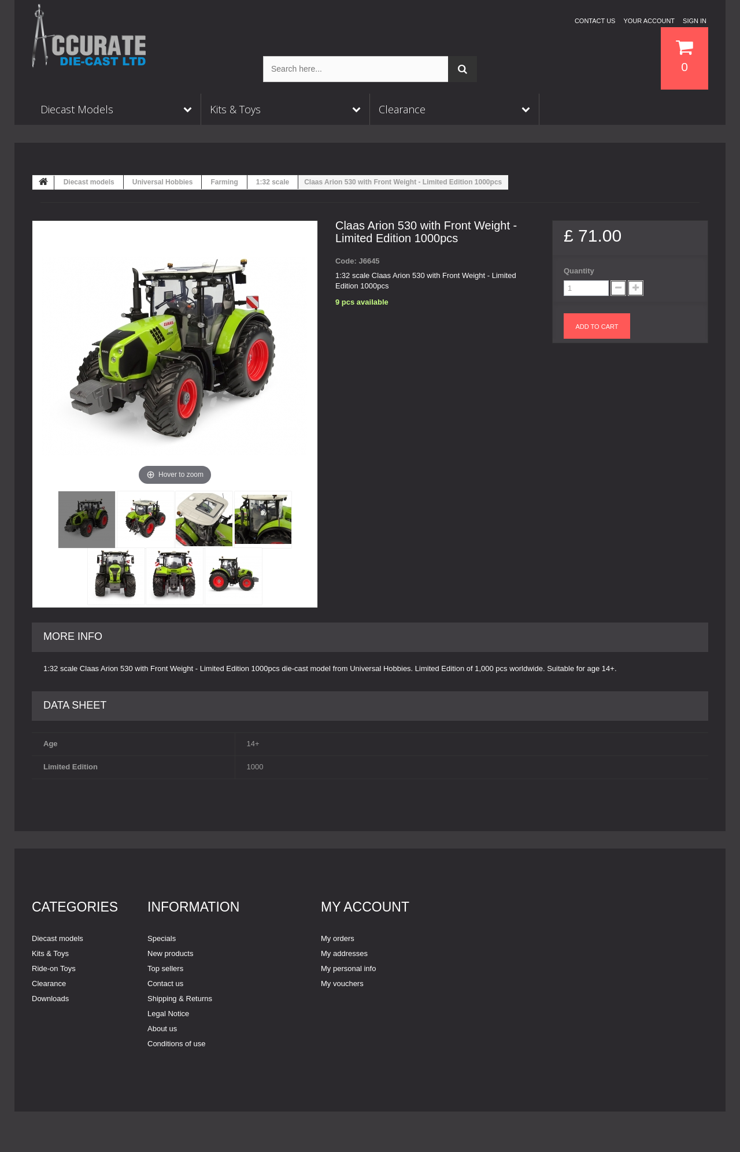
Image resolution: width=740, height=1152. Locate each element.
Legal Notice (168, 1013)
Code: (346, 261)
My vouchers (342, 983)
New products (170, 953)
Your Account (649, 20)
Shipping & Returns (179, 998)
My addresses (344, 953)
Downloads (50, 998)
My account (365, 906)
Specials (161, 938)
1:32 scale (272, 182)
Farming (224, 182)
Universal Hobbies (162, 182)
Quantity (579, 270)
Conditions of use (176, 1043)
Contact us (595, 20)
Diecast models (89, 182)
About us (162, 1028)
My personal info (348, 968)
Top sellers (165, 968)
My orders (337, 938)
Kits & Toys (50, 953)
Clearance (49, 983)
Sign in (694, 20)
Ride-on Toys (54, 968)
